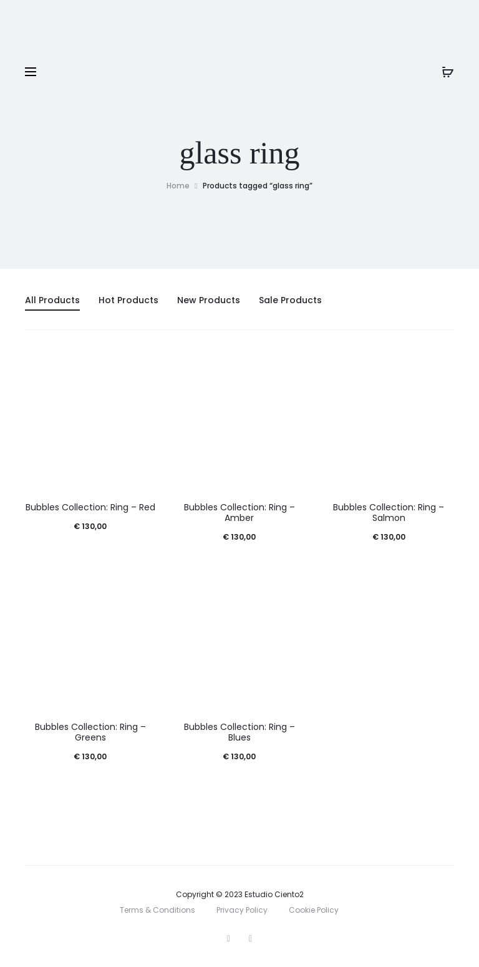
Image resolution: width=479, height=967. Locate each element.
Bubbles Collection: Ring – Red (90, 507)
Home (178, 185)
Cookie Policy (314, 910)
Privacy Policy (242, 910)
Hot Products (128, 300)
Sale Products (290, 300)
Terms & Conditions (157, 910)
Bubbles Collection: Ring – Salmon (388, 512)
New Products (208, 300)
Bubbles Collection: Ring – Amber (239, 512)
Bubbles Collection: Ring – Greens (90, 732)
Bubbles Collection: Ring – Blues (239, 732)
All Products (52, 300)
